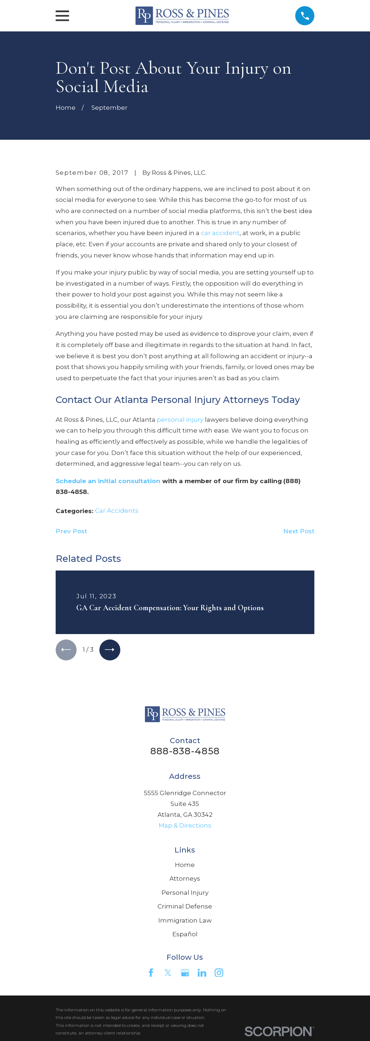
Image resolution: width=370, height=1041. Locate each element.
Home (185, 865)
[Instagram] (219, 974)
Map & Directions (185, 826)
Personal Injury (185, 893)
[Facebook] (151, 974)
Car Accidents (116, 510)
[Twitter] (168, 974)
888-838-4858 (185, 752)
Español (185, 935)
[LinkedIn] (202, 974)
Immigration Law (185, 921)
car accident (220, 233)
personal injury (180, 419)
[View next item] (112, 650)
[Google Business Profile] (185, 974)
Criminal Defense (185, 907)
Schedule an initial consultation (108, 481)
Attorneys (184, 880)
